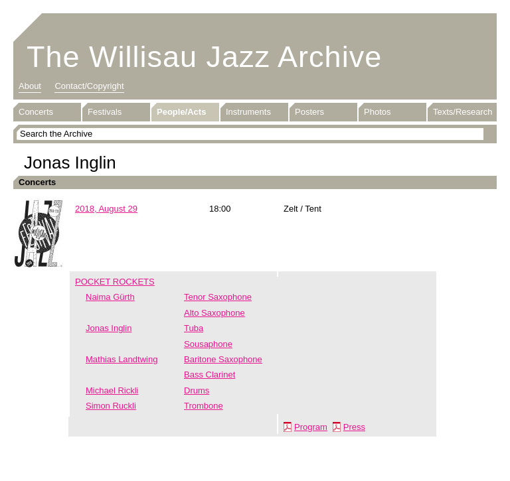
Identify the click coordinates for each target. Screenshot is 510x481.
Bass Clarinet (209, 374)
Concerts (36, 112)
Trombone (203, 406)
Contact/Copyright (89, 86)
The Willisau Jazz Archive (204, 57)
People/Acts (181, 112)
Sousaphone (208, 344)
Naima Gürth (110, 297)
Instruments (248, 112)
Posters (309, 112)
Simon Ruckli (111, 406)
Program (310, 427)
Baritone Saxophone (223, 359)
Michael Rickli (112, 390)
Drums (196, 390)
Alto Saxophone (214, 313)
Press (354, 427)
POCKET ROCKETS (115, 282)
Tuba (193, 328)
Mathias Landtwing (121, 359)
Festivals (105, 112)
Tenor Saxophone (218, 297)
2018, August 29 (106, 209)
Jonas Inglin (108, 328)
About (30, 86)
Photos (377, 112)
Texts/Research (463, 112)
